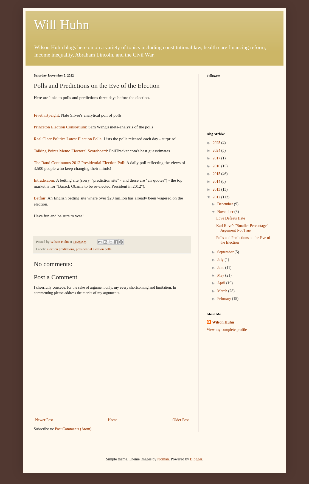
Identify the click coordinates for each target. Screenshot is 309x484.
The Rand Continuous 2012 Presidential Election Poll (79, 162)
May (221, 275)
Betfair (40, 198)
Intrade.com (44, 180)
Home (112, 420)
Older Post (181, 420)
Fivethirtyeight (46, 115)
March (222, 291)
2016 (217, 166)
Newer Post (44, 420)
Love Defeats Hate (230, 218)
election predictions (60, 249)
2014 (217, 181)
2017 (217, 158)
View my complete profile (227, 330)
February (224, 299)
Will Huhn (61, 24)
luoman (163, 459)
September (225, 252)
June (221, 268)
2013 (217, 189)
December (225, 204)
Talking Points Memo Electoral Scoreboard (70, 150)
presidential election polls (93, 249)
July (220, 260)
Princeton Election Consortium (60, 127)
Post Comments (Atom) (73, 429)
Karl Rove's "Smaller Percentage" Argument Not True (242, 228)
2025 (217, 143)
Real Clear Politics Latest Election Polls (68, 138)
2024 (217, 150)
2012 (217, 197)
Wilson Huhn (223, 322)
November (225, 212)
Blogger (196, 459)
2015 (217, 174)
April (221, 283)
